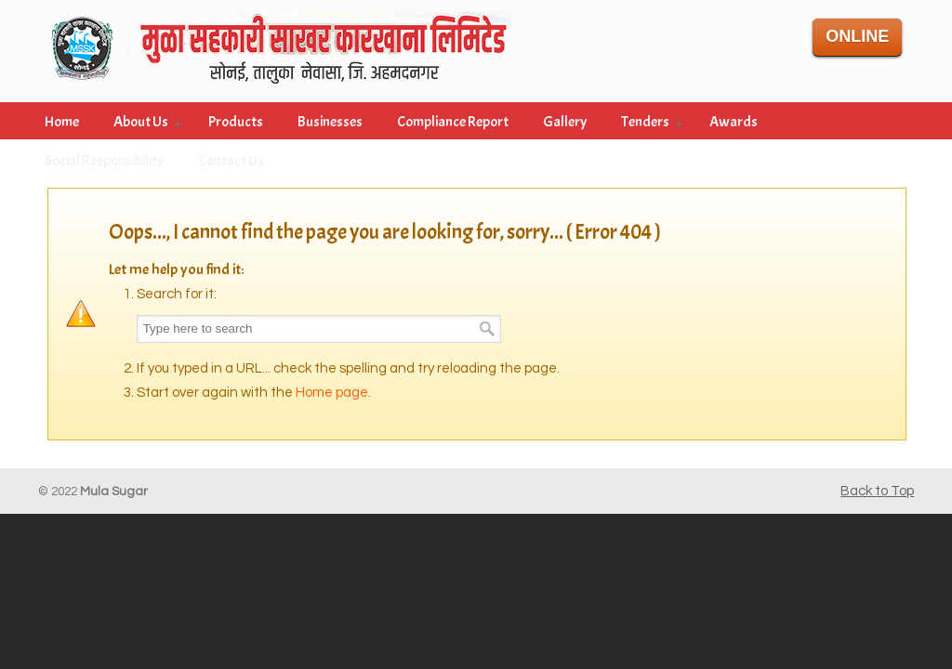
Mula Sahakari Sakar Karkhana (279, 45)
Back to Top (877, 491)
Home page (332, 393)
